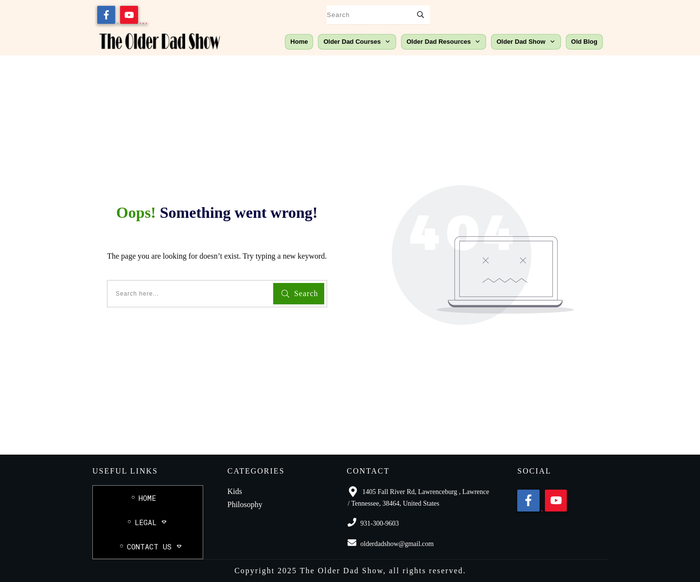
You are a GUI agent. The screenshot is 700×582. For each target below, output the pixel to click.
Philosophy (245, 504)
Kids (235, 491)
